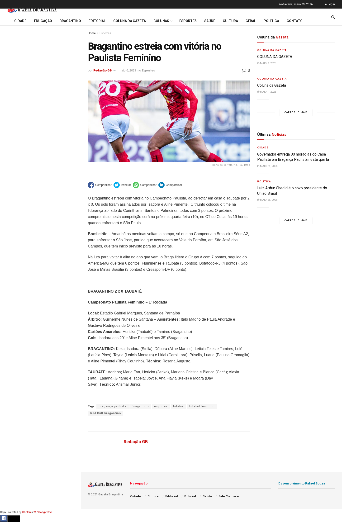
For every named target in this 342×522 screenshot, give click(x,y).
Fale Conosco (16, 249)
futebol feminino (201, 406)
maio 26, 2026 (267, 166)
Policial (11, 212)
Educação (12, 158)
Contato (295, 21)
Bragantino (13, 185)
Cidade (10, 149)
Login (330, 4)
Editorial (11, 167)
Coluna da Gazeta (19, 176)
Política (11, 221)
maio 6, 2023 (127, 70)
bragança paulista (112, 406)
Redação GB (102, 70)
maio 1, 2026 (266, 91)
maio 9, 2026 (266, 63)
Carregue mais (40, 111)
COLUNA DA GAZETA (274, 56)
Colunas (161, 21)
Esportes (12, 194)
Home (92, 33)
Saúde (10, 231)
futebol (178, 406)
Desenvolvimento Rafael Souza (301, 483)
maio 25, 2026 (267, 199)
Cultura (10, 203)
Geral (9, 240)
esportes (161, 406)
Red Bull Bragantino (105, 413)
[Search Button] (71, 284)
